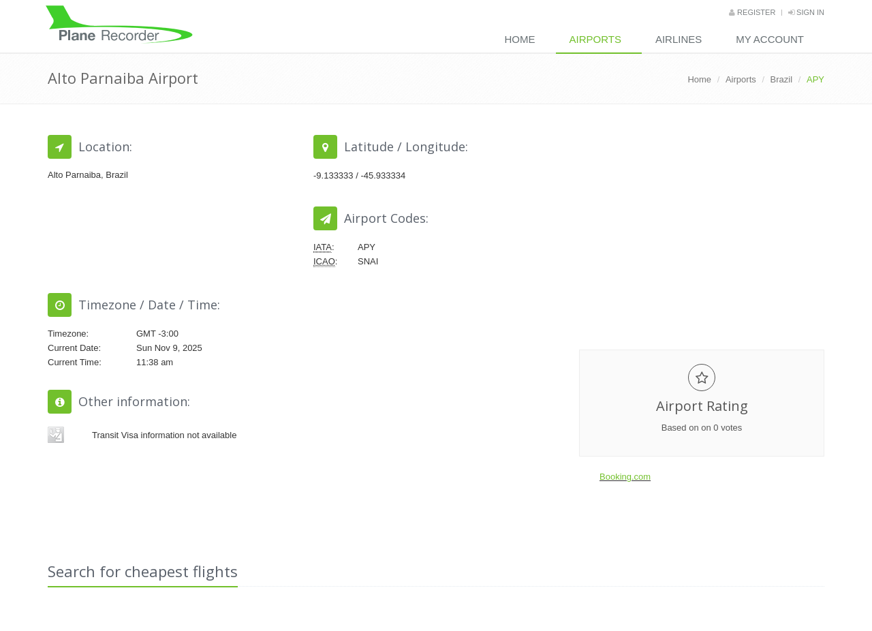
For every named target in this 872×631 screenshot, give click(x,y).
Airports (595, 39)
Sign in (806, 12)
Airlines (678, 39)
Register (752, 12)
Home (520, 39)
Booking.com (625, 477)
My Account (770, 39)
